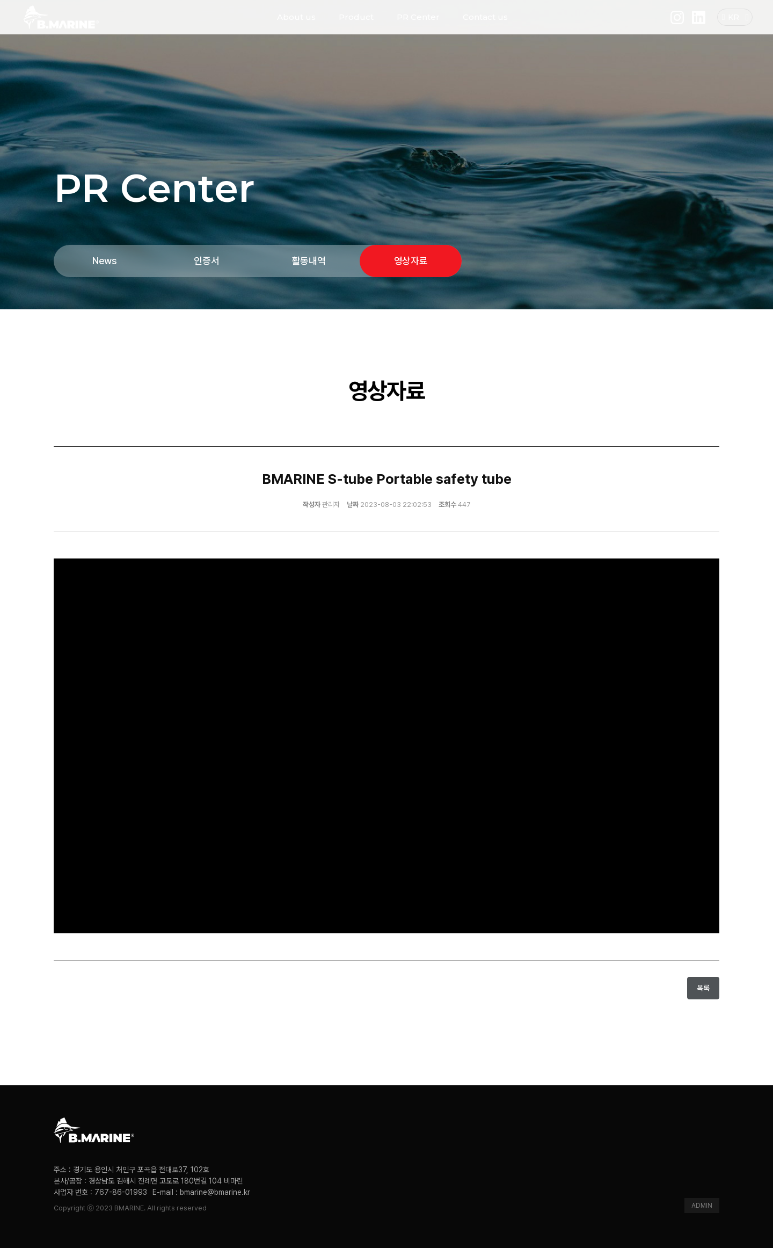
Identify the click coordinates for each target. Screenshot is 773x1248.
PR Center (418, 26)
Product (356, 26)
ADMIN (701, 1205)
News (104, 260)
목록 (703, 987)
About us (296, 26)
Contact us (485, 26)
